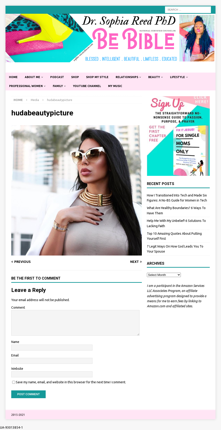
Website (17, 368)
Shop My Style (97, 77)
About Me (32, 77)
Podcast (57, 77)
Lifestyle (177, 77)
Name (15, 342)
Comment (18, 307)
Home (13, 77)
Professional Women (26, 85)
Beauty (154, 77)
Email (15, 355)
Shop (75, 77)
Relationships (127, 77)
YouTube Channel (87, 85)
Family (58, 85)
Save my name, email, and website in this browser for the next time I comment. (71, 382)
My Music (115, 85)
